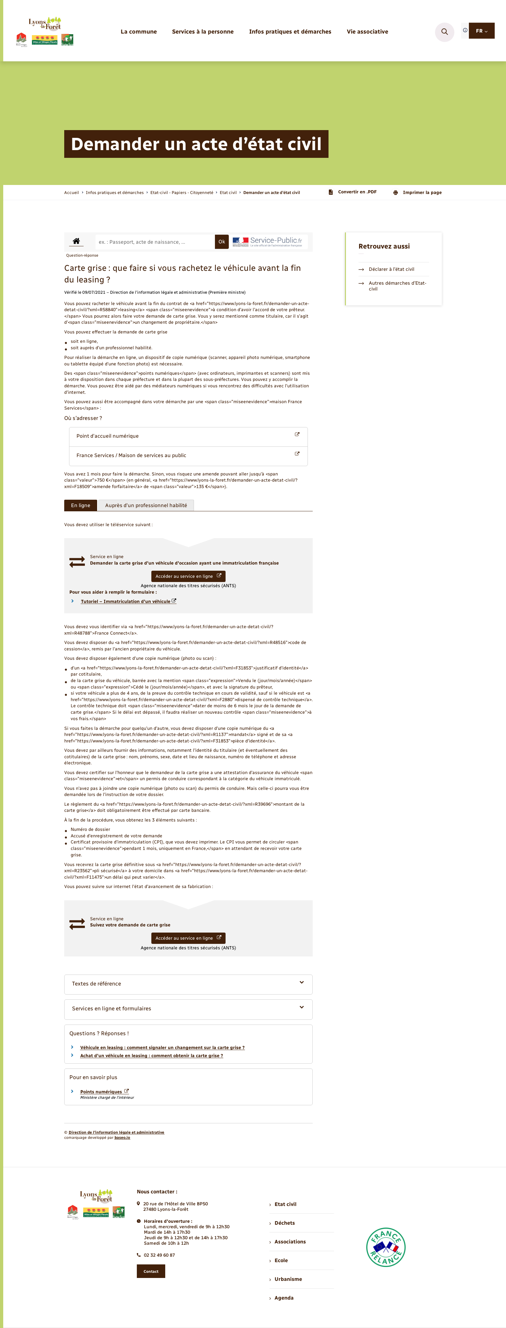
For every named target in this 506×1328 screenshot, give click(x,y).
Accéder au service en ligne (188, 576)
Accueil (71, 192)
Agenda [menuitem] (281, 1298)
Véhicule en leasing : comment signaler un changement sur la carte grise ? (162, 1047)
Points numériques (104, 1092)
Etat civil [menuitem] (282, 1204)
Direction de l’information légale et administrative (116, 1132)
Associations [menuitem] (287, 1242)
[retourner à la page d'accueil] (44, 32)
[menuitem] (139, 32)
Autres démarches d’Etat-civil (393, 286)
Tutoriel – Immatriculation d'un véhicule (128, 601)
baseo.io (122, 1137)
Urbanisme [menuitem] (285, 1279)
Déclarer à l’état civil (386, 269)
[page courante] (271, 192)
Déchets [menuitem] (282, 1223)
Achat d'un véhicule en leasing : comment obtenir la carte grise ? (151, 1055)
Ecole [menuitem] (278, 1260)
